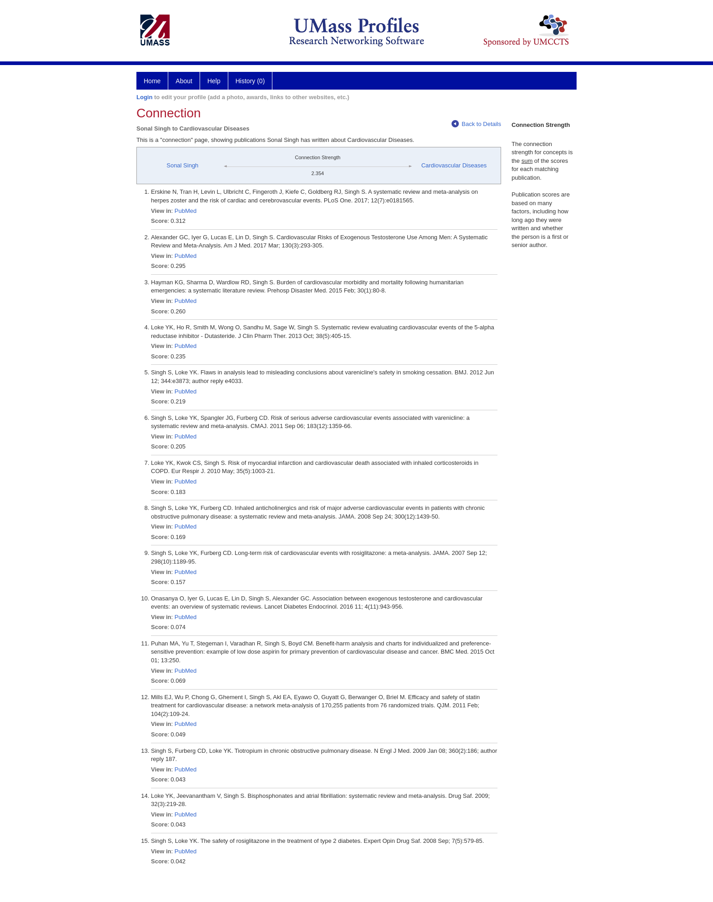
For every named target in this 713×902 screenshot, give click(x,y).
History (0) (250, 81)
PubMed (185, 210)
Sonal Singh (182, 165)
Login (144, 97)
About (184, 81)
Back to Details (476, 124)
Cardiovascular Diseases (454, 165)
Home (152, 81)
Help (214, 81)
